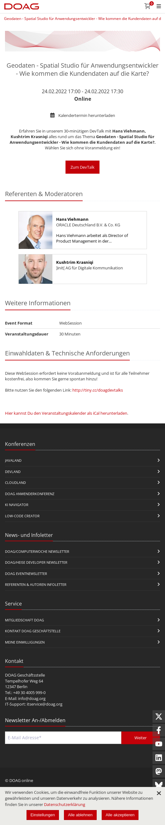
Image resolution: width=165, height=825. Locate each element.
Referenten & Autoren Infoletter (35, 584)
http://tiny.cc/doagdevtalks (97, 390)
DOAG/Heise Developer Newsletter (36, 562)
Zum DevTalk (82, 167)
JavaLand (13, 460)
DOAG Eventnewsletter (26, 573)
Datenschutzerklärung (64, 804)
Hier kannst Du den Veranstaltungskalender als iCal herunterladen (66, 413)
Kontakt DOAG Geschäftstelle (33, 631)
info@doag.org (32, 698)
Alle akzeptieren (120, 815)
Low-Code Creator (22, 516)
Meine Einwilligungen (25, 642)
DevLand (13, 471)
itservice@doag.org (44, 704)
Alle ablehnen (80, 815)
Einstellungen (43, 815)
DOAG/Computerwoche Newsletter (37, 551)
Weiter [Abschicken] (140, 738)
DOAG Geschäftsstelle (25, 675)
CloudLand (15, 482)
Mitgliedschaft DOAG (24, 620)
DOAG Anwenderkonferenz (29, 493)
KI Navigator (16, 504)
